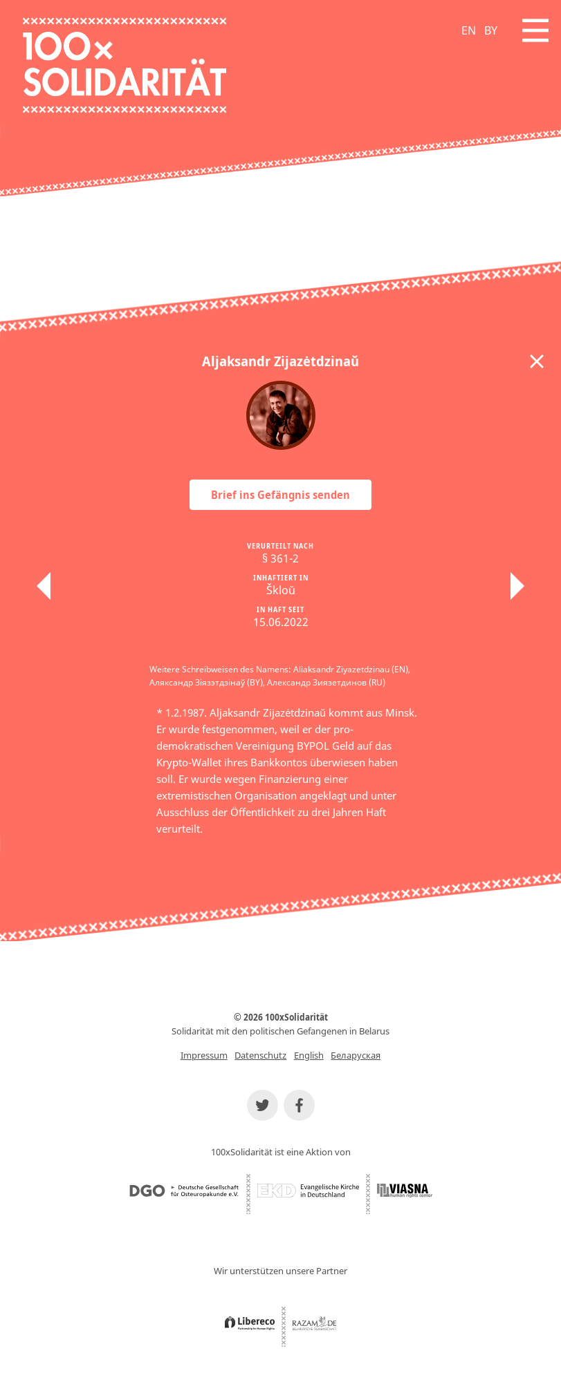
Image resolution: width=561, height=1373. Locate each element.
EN (468, 30)
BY (490, 30)
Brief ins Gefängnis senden (280, 494)
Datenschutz (260, 1055)
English (309, 1055)
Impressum (204, 1055)
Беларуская (355, 1055)
